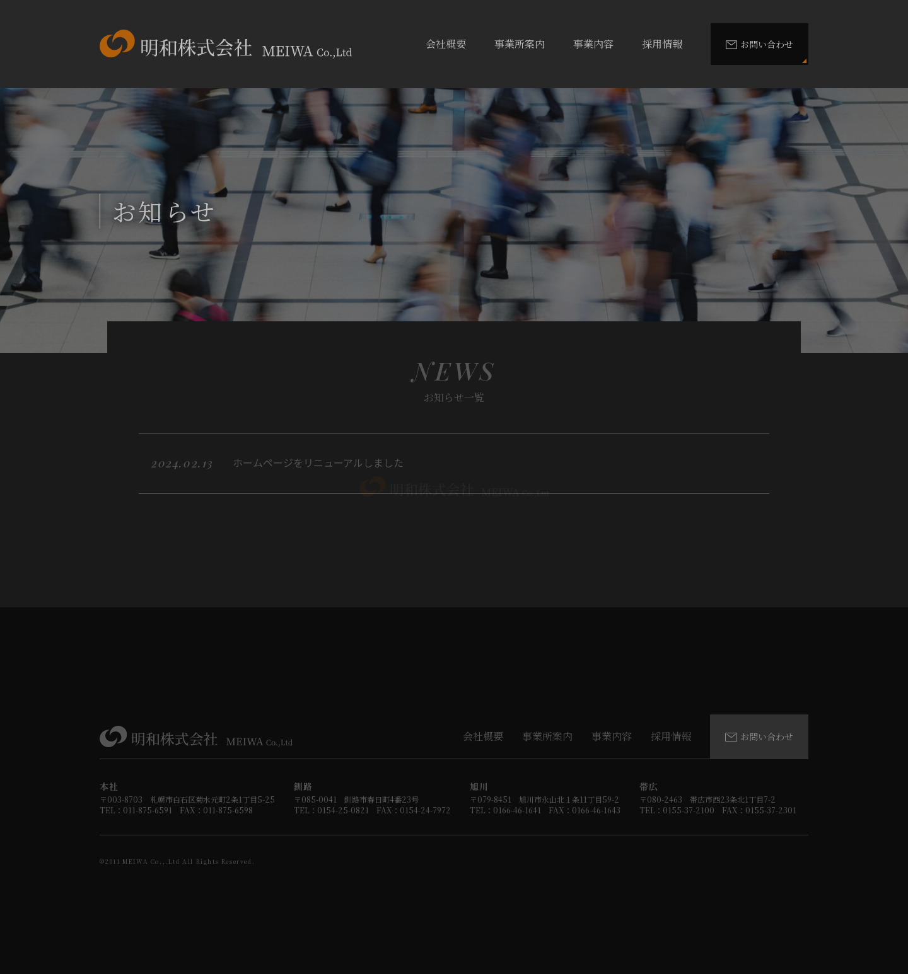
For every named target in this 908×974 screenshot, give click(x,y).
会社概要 (446, 44)
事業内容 (593, 44)
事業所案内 (519, 44)
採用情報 (662, 44)
